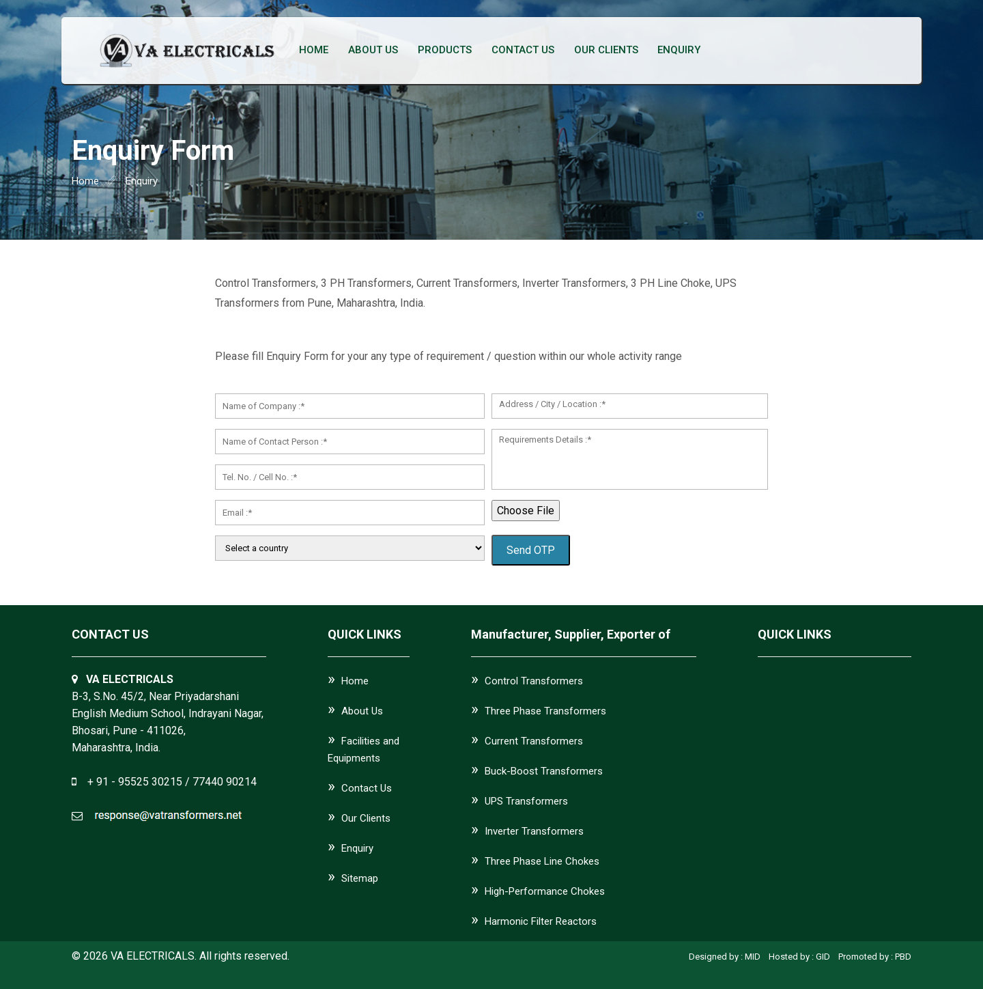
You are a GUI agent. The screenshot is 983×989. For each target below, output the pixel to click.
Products (443, 50)
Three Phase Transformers (545, 711)
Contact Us (520, 50)
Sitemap (359, 878)
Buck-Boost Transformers (544, 771)
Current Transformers (534, 741)
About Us (372, 50)
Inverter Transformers (534, 831)
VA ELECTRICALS (153, 955)
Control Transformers (534, 681)
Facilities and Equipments (363, 749)
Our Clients (603, 50)
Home (313, 50)
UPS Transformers (526, 801)
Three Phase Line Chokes (542, 861)
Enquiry (676, 50)
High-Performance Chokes (545, 891)
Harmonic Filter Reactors (541, 921)
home (85, 181)
